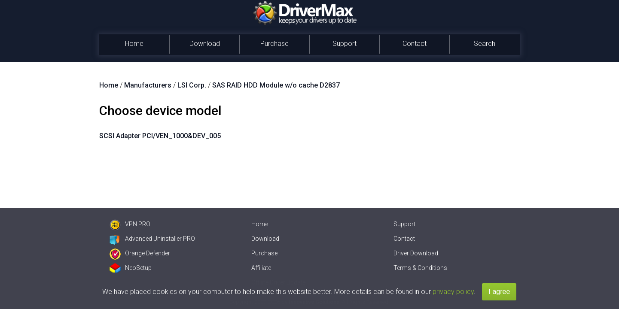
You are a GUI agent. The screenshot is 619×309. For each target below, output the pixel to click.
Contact (415, 43)
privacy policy (453, 292)
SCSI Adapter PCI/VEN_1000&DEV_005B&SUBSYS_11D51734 (195, 136)
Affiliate (261, 268)
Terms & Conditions (420, 268)
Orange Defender (140, 253)
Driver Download (415, 253)
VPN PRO (130, 224)
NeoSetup (131, 268)
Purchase (274, 43)
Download (204, 43)
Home (134, 43)
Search (484, 43)
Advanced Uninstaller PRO (152, 239)
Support (344, 43)
